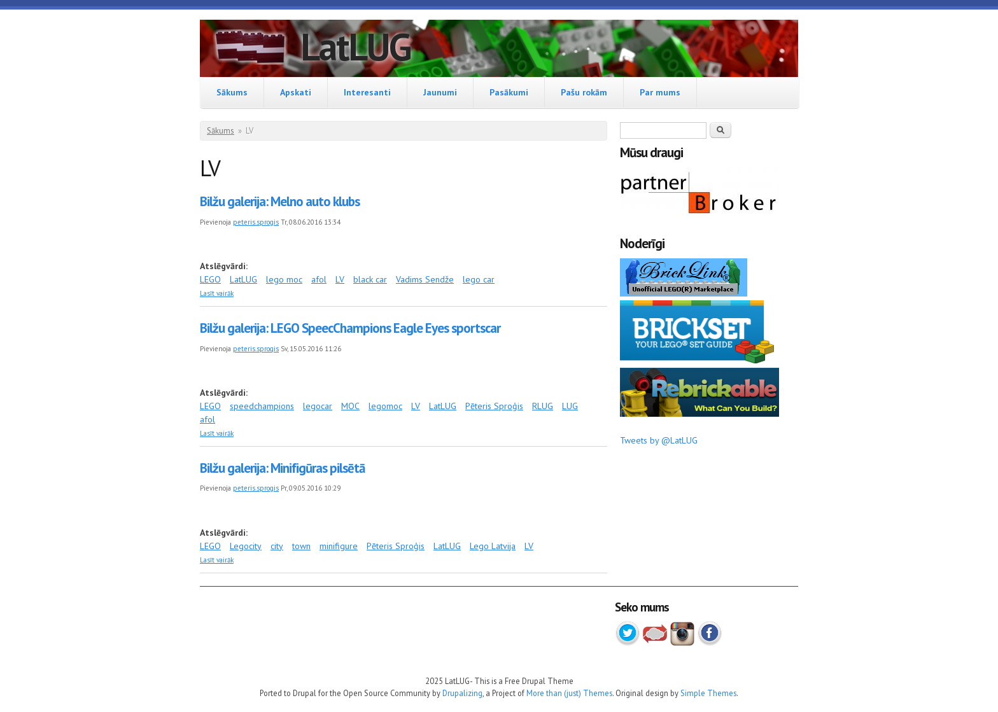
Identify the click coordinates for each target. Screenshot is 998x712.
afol (319, 279)
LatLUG (355, 46)
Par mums (660, 92)
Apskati (295, 92)
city (277, 546)
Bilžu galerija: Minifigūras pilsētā (282, 468)
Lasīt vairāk (217, 293)
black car (370, 279)
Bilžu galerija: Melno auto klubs (280, 201)
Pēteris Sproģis (494, 406)
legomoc (385, 406)
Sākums (232, 92)
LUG (570, 406)
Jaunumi (440, 92)
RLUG (542, 406)
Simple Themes (708, 693)
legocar (317, 406)
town (301, 546)
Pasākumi (508, 92)
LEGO (210, 279)
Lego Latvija (493, 546)
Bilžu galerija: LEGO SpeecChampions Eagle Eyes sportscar (350, 328)
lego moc (284, 279)
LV (339, 279)
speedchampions (262, 406)
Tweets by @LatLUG (659, 440)
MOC (350, 406)
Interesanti (367, 92)
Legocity (246, 546)
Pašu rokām (584, 92)
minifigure (339, 546)
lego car (479, 279)
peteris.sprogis (256, 222)
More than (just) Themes (569, 693)
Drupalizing (462, 693)
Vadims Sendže (425, 279)
